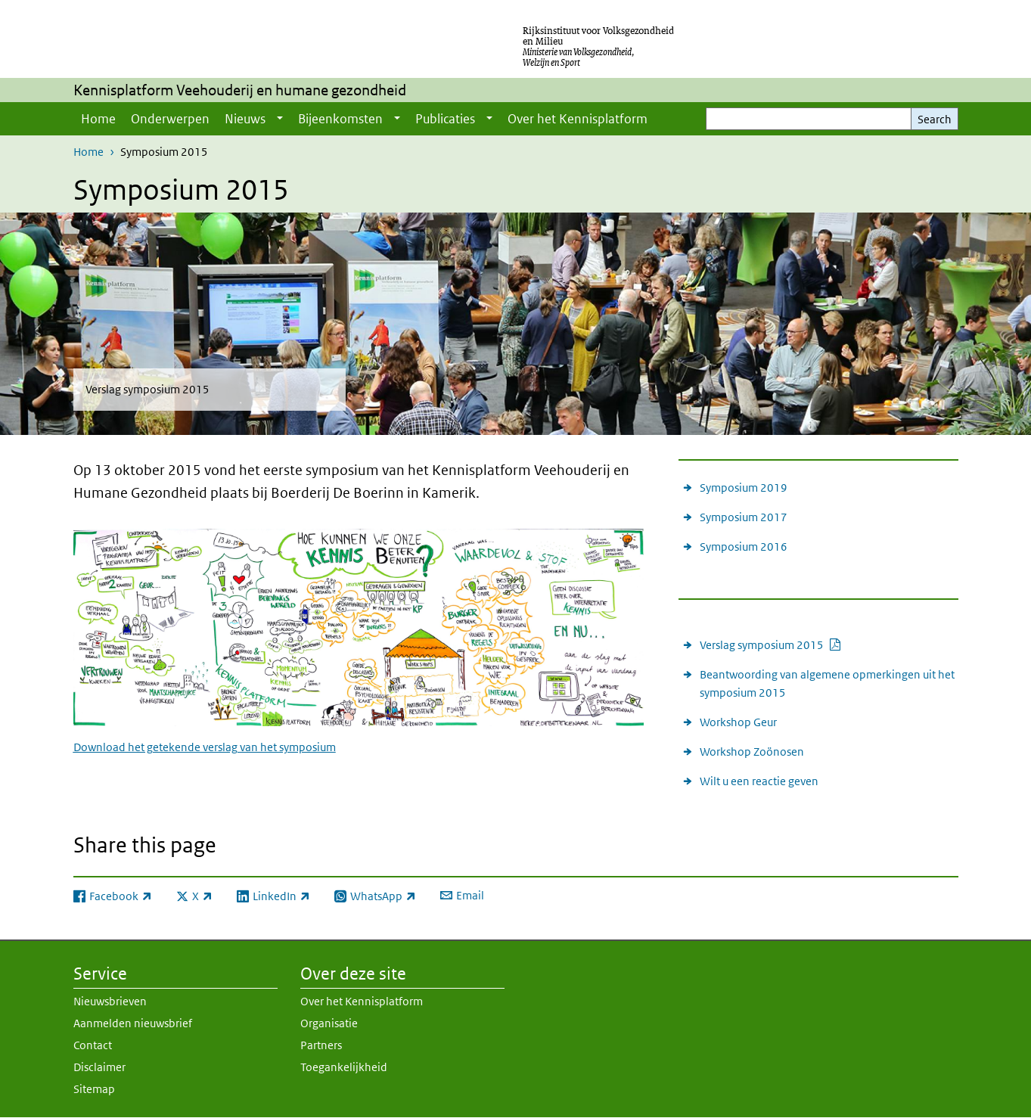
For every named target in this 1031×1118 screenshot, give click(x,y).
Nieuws (245, 118)
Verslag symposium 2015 (771, 644)
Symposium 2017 (743, 517)
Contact (92, 1045)
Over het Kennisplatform (577, 118)
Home (98, 118)
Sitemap (94, 1089)
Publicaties (445, 118)
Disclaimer (99, 1067)
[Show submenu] (279, 118)
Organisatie (329, 1023)
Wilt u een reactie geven (759, 781)
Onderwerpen (170, 118)
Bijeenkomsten (340, 118)
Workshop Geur (738, 722)
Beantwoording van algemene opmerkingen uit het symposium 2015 (827, 683)
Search (935, 119)
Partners (321, 1045)
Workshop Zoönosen (752, 751)
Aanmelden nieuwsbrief (132, 1023)
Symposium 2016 (743, 546)
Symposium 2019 (743, 487)
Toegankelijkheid (343, 1067)
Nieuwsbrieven (110, 1001)
